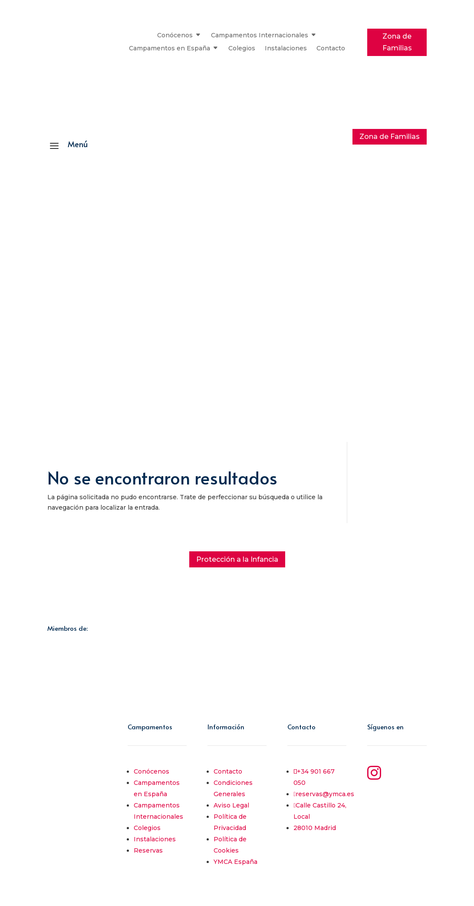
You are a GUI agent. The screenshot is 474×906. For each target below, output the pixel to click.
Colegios (241, 48)
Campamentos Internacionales (259, 35)
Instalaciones (286, 48)
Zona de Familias (397, 42)
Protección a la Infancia (237, 559)
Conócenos (175, 35)
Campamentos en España (169, 48)
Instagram (406, 770)
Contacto (330, 48)
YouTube (402, 794)
